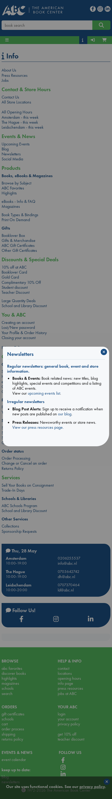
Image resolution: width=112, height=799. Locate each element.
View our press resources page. (38, 427)
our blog (64, 414)
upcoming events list (44, 393)
